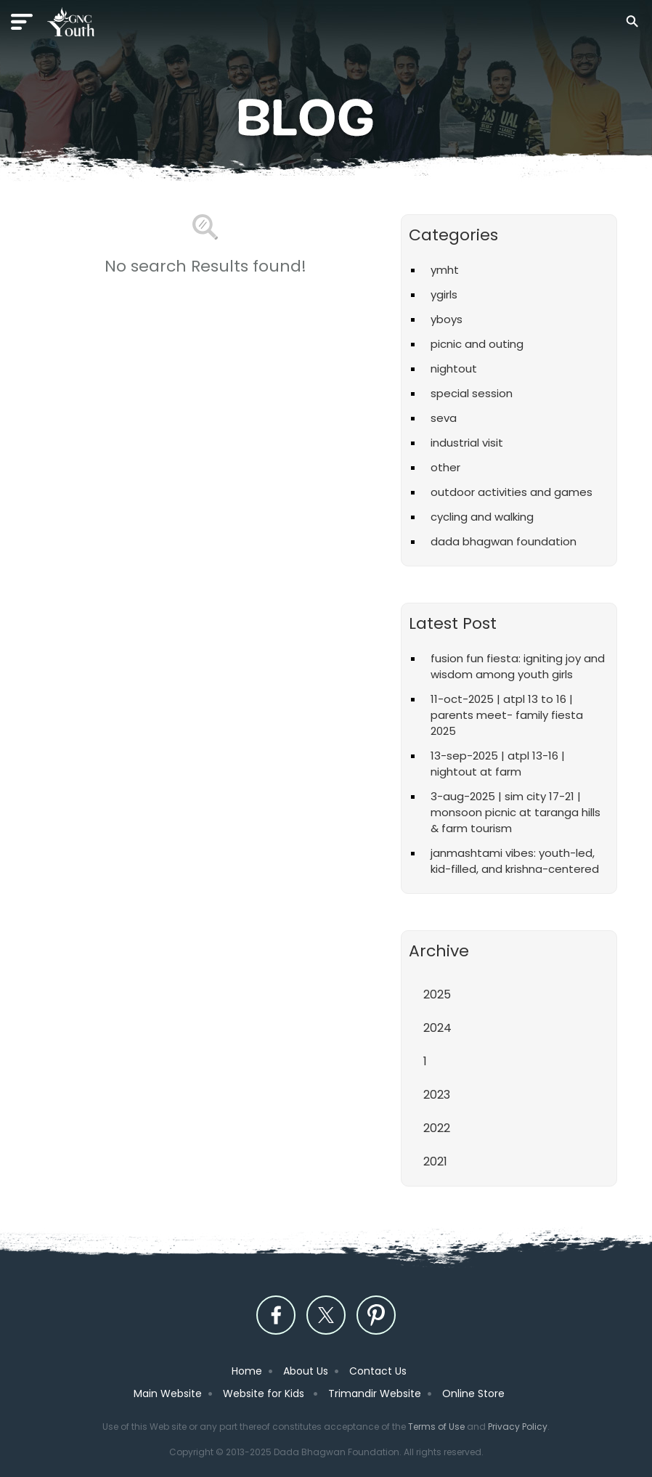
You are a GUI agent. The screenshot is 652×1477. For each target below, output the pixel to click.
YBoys (446, 319)
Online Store (473, 1393)
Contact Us (378, 1371)
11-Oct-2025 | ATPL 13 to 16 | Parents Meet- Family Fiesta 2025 (507, 714)
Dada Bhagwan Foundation (503, 541)
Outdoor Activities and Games (511, 492)
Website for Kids (265, 1393)
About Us (305, 1371)
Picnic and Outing (477, 343)
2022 (436, 1128)
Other (445, 467)
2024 (437, 1028)
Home (247, 1371)
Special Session (472, 393)
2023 (436, 1094)
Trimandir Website (374, 1393)
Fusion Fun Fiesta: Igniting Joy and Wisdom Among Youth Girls (518, 666)
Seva (444, 418)
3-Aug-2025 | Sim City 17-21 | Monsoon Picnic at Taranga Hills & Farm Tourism (515, 812)
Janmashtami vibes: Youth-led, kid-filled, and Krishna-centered (515, 860)
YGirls (444, 294)
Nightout (454, 368)
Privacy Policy (517, 1426)
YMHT (445, 269)
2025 (437, 994)
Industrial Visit (467, 442)
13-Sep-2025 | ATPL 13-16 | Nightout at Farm (498, 763)
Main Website (168, 1393)
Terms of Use (436, 1426)
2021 (435, 1161)
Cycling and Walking (482, 516)
